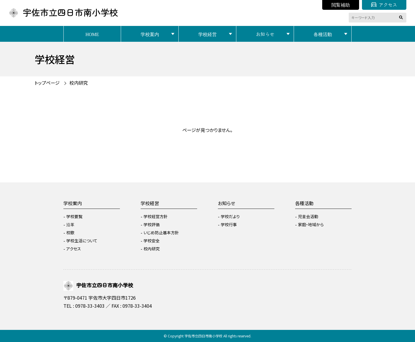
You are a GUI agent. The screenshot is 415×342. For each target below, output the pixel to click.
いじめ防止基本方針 (161, 232)
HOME (92, 34)
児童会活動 (308, 216)
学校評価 (152, 224)
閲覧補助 (340, 4)
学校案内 (150, 34)
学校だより (230, 216)
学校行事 (229, 224)
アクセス (384, 4)
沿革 (70, 224)
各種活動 (323, 34)
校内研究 (78, 82)
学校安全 (152, 240)
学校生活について (81, 240)
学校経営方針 (156, 216)
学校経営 (207, 34)
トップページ (47, 82)
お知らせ (265, 34)
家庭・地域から (311, 224)
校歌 (70, 232)
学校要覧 (74, 216)
